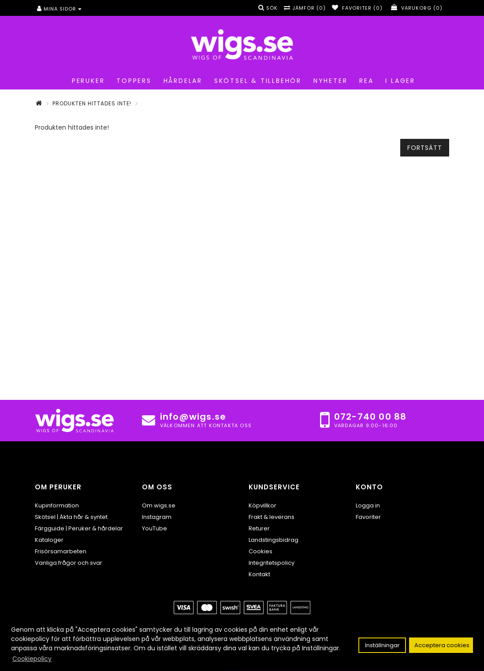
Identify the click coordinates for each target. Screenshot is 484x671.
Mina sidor (59, 8)
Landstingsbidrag (273, 540)
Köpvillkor (262, 505)
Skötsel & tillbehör (256, 80)
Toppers (132, 80)
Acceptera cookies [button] (441, 645)
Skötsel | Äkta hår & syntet (71, 517)
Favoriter (368, 517)
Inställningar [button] (382, 645)
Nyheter (328, 80)
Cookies (260, 551)
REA (364, 80)
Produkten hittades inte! (91, 103)
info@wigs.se (193, 416)
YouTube (154, 528)
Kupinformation (57, 505)
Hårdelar (181, 80)
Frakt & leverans (271, 517)
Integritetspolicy (271, 563)
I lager (399, 80)
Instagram (156, 517)
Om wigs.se (158, 505)
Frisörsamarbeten (60, 551)
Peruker (86, 80)
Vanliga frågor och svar (68, 563)
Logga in (368, 505)
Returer (259, 528)
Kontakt (259, 574)
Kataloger (49, 540)
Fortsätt (424, 147)
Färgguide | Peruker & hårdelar (79, 528)
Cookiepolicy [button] (32, 658)
